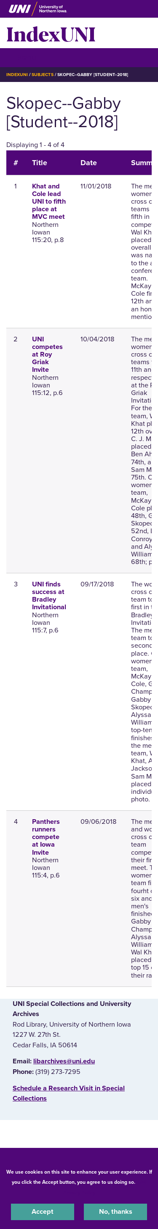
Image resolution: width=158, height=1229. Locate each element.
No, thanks (115, 1211)
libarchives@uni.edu (64, 1061)
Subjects (42, 74)
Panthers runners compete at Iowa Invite (46, 837)
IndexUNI (51, 33)
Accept (43, 1211)
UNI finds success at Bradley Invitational (49, 596)
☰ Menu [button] (21, 57)
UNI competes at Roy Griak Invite (47, 354)
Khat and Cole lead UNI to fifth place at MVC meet (49, 201)
